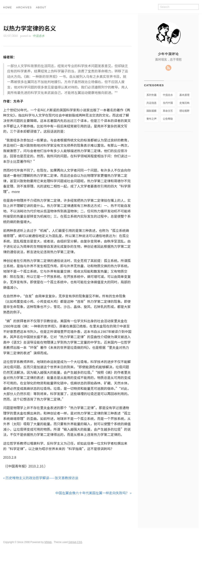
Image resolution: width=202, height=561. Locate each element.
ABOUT (41, 7)
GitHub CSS (75, 542)
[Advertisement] (67, 511)
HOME (7, 7)
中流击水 (38, 36)
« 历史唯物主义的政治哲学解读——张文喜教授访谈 (40, 477)
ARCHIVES (24, 7)
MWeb (48, 542)
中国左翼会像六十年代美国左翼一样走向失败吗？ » (93, 492)
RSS (168, 68)
